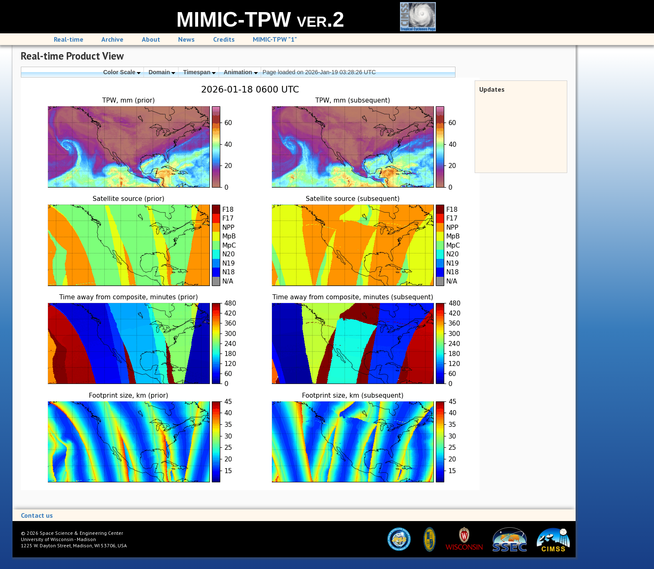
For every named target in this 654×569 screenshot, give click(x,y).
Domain (161, 72)
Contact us (37, 515)
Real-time (68, 39)
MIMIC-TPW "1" (275, 39)
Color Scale (122, 72)
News (186, 39)
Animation (240, 72)
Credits (224, 39)
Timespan (199, 72)
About (151, 39)
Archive (112, 39)
